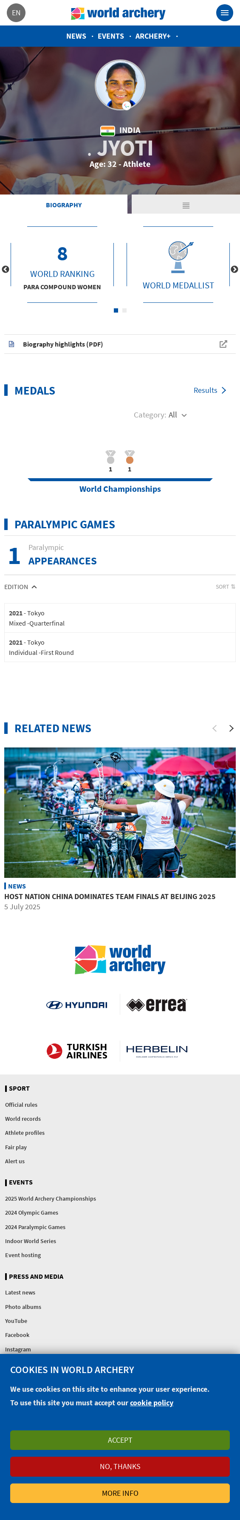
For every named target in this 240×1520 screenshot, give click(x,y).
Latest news (20, 1292)
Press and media (36, 1276)
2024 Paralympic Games (35, 1227)
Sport (19, 1088)
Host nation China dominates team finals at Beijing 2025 (110, 896)
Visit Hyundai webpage (76, 1004)
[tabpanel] (62, 264)
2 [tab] (124, 310)
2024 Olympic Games (31, 1212)
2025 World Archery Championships (50, 1198)
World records (23, 1118)
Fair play (16, 1147)
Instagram (18, 1349)
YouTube (16, 1321)
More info (120, 1493)
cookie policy (151, 1402)
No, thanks (120, 1466)
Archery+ (153, 36)
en (16, 12)
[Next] (231, 728)
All (173, 414)
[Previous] (214, 728)
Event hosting (23, 1255)
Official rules (21, 1104)
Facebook (17, 1335)
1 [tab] (116, 310)
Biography (64, 204)
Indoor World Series (30, 1241)
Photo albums (23, 1307)
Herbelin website (157, 1051)
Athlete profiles (25, 1132)
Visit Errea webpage (157, 1004)
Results (205, 390)
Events (111, 36)
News (76, 36)
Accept (120, 1440)
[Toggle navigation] (224, 12)
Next (234, 269)
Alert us (15, 1161)
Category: (150, 414)
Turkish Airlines (76, 1051)
